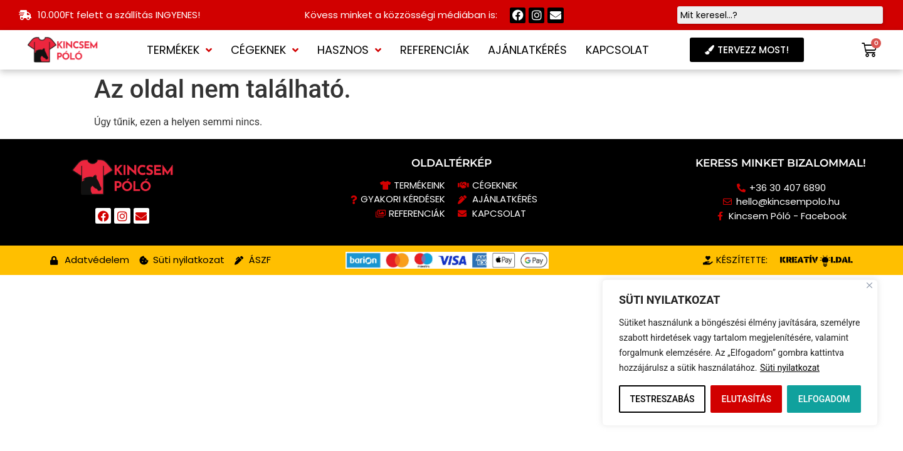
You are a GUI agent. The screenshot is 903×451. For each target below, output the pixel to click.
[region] (740, 352)
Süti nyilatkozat (790, 368)
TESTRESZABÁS (662, 399)
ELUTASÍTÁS (746, 399)
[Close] (869, 285)
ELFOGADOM (824, 399)
